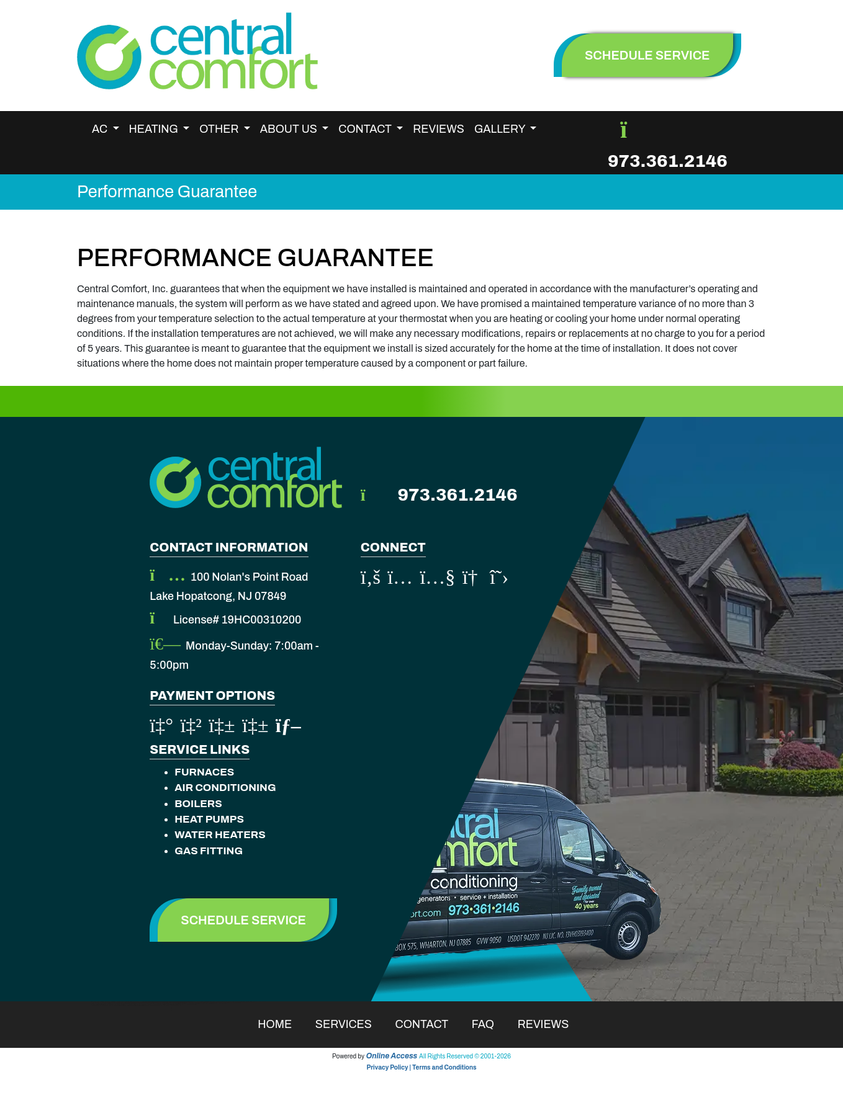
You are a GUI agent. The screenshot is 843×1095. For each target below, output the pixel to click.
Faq (491, 1024)
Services (351, 1024)
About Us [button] (290, 129)
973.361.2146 (668, 161)
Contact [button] (366, 129)
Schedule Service (243, 920)
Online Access (392, 1056)
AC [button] (101, 129)
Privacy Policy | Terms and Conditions (421, 1067)
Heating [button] (155, 129)
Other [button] (220, 129)
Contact (430, 1024)
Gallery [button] (501, 129)
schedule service (647, 55)
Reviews (438, 129)
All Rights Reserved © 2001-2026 (465, 1056)
